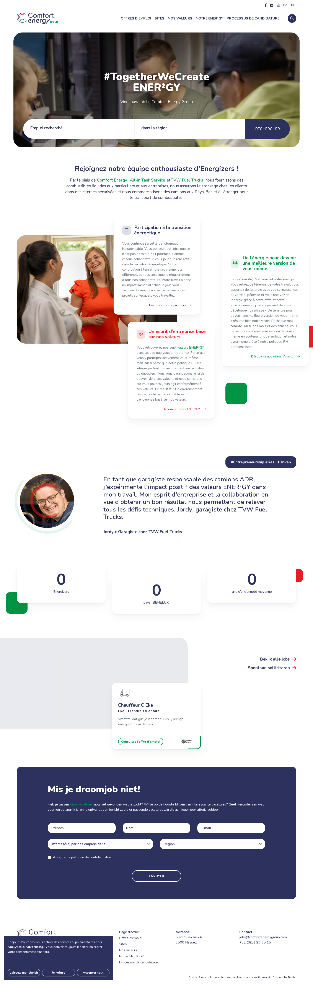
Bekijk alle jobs (278, 659)
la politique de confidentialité (89, 857)
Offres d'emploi (136, 18)
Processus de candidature (253, 18)
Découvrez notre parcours (170, 305)
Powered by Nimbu (284, 977)
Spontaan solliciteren (272, 668)
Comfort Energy (112, 180)
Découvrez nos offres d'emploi (275, 356)
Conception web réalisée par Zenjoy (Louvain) (241, 977)
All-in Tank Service (147, 180)
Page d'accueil (129, 932)
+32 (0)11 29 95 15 (255, 942)
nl (293, 5)
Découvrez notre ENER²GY (184, 409)
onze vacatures (81, 804)
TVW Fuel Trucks (187, 180)
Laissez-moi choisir (24, 972)
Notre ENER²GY (209, 18)
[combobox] (102, 844)
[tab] (78, 129)
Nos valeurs (180, 18)
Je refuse (58, 972)
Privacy (192, 977)
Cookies (204, 977)
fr (285, 5)
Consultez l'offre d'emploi (140, 741)
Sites (159, 18)
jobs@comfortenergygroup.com (263, 937)
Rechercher (267, 129)
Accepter (82, 857)
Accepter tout (93, 972)
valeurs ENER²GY (190, 347)
